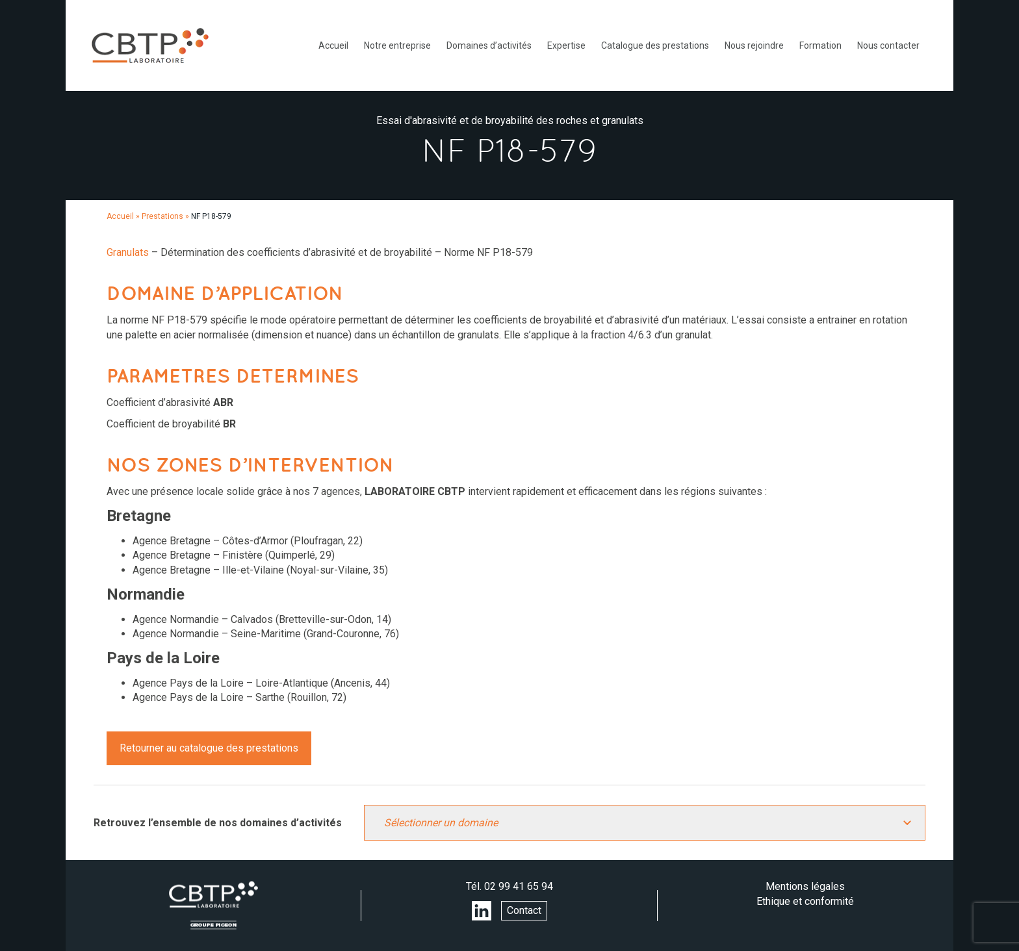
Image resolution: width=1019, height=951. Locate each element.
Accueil (333, 45)
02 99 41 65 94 (518, 886)
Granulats (128, 252)
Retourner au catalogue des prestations (209, 748)
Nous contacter (888, 45)
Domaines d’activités (489, 45)
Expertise (566, 45)
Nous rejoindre (754, 45)
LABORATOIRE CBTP (150, 45)
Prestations (162, 216)
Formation (820, 45)
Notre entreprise (397, 45)
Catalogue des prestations (655, 45)
